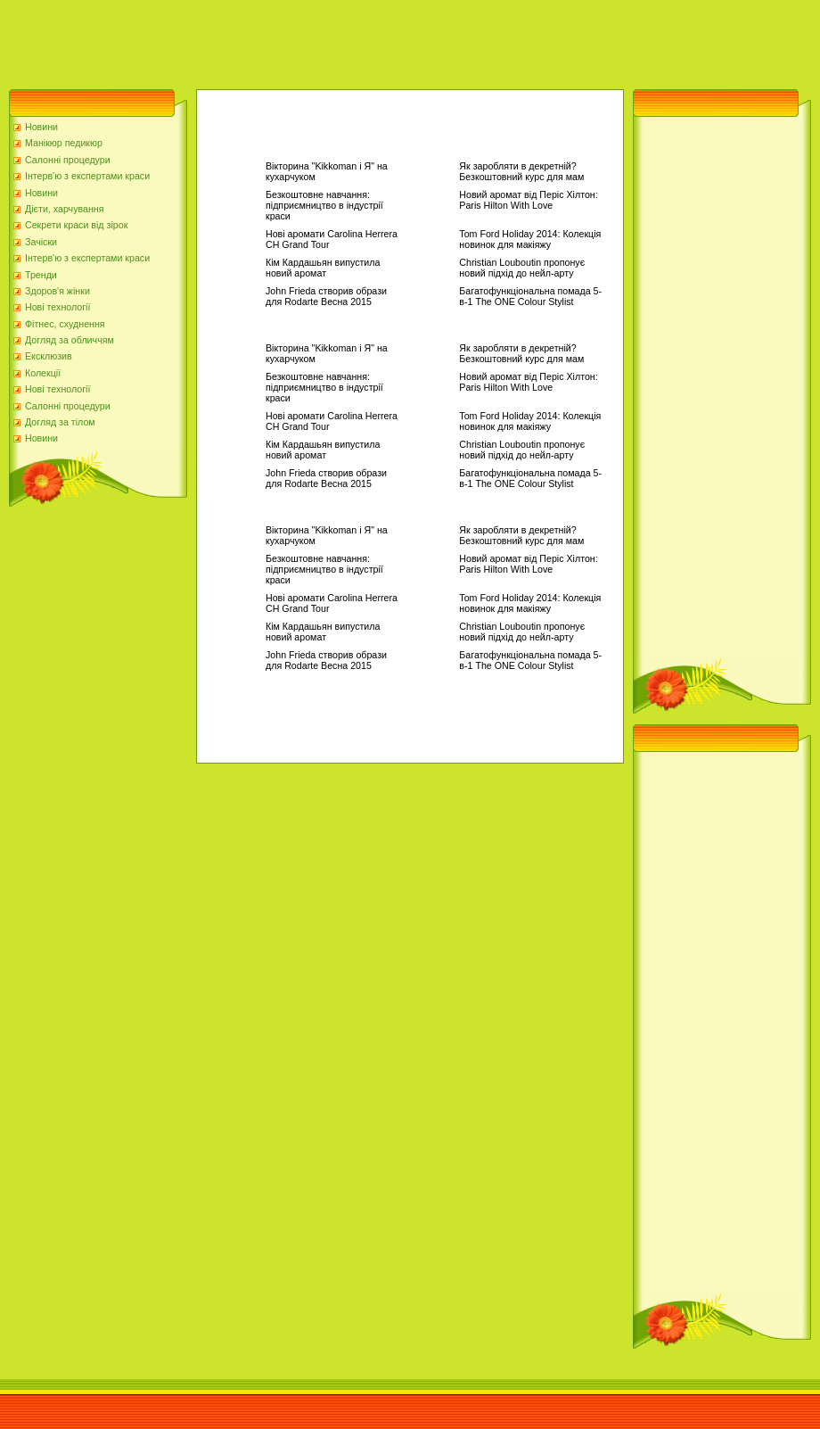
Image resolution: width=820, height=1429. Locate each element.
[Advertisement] (324, 40)
